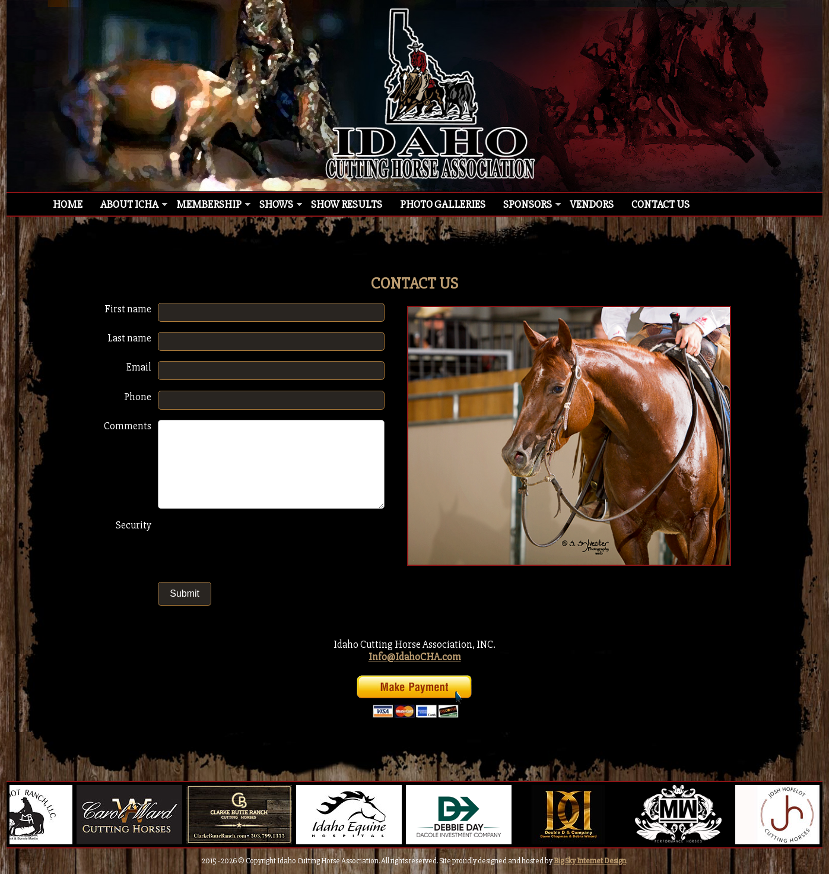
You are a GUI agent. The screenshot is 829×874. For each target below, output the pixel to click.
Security (133, 525)
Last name (129, 338)
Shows (276, 204)
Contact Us (660, 204)
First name (127, 309)
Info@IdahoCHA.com (415, 657)
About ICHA (129, 204)
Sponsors (527, 204)
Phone (137, 397)
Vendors (592, 204)
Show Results (346, 204)
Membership (209, 204)
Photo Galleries (442, 204)
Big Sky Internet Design (590, 861)
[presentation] (251, 545)
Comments (127, 426)
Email (138, 367)
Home (67, 204)
